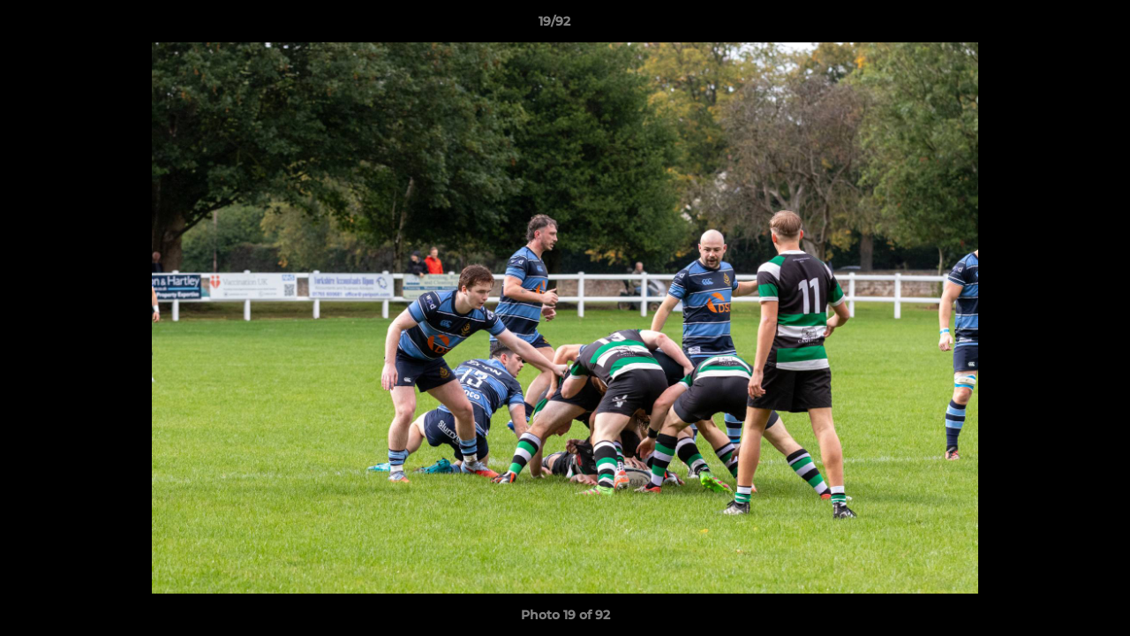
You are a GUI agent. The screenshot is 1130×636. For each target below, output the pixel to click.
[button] (1055, 26)
